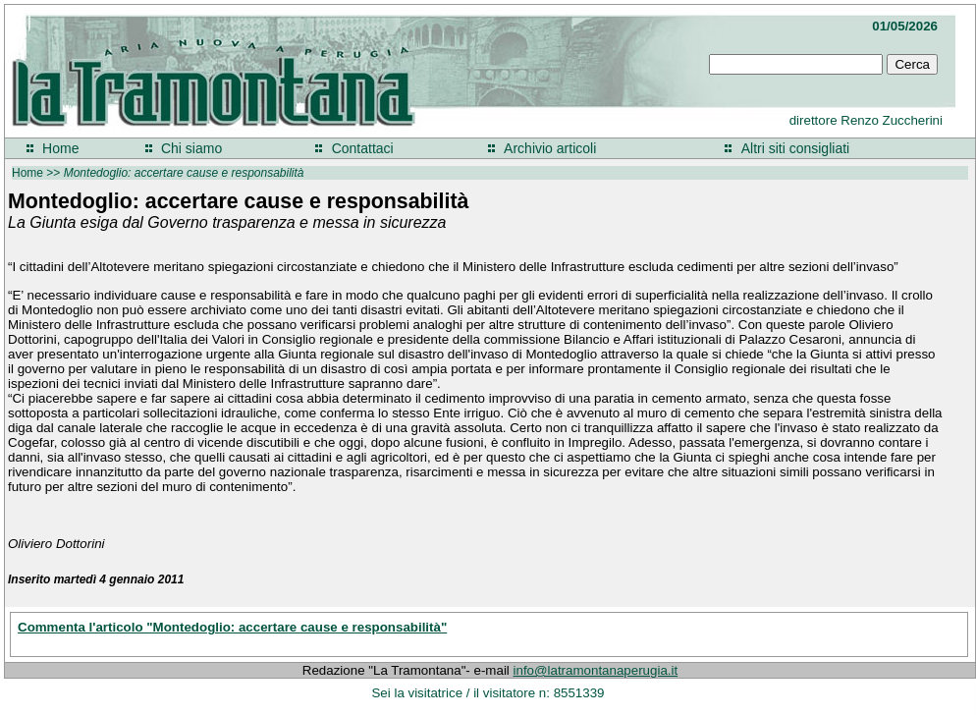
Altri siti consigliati (795, 148)
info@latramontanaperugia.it (596, 670)
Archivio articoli (550, 148)
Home (60, 148)
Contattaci (363, 148)
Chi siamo (191, 148)
